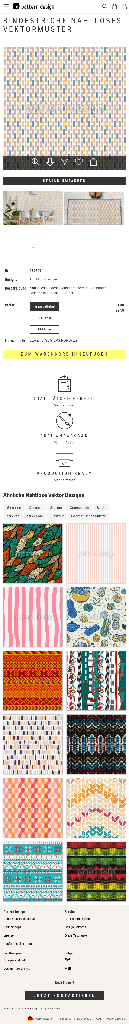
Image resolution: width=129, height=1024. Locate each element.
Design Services (75, 927)
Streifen (56, 508)
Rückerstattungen (116, 1018)
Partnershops (12, 927)
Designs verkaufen (15, 960)
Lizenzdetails (15, 341)
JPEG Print (44, 318)
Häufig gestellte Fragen (18, 943)
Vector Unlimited (44, 306)
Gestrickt (35, 508)
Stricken (13, 516)
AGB (98, 1018)
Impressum (65, 1018)
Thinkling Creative (43, 279)
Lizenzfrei (37, 340)
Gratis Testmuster (76, 935)
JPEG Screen (44, 329)
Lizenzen (9, 935)
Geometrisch (79, 508)
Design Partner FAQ (16, 968)
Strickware (35, 516)
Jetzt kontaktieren (64, 995)
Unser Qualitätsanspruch (19, 918)
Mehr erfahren (64, 405)
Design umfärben (64, 181)
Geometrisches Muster (88, 516)
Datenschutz (84, 1018)
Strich (101, 508)
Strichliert (14, 508)
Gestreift (57, 516)
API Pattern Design (77, 918)
